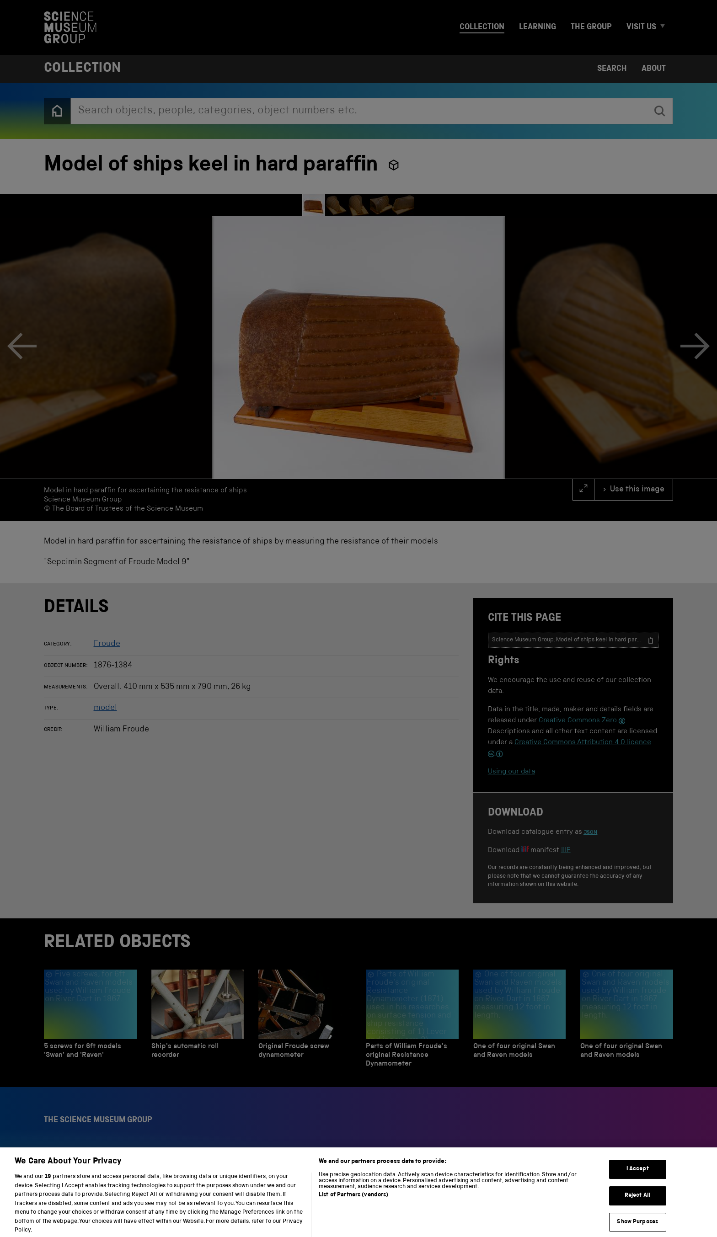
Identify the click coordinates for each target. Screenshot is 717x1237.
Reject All (638, 1203)
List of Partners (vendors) (353, 1202)
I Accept (637, 1177)
